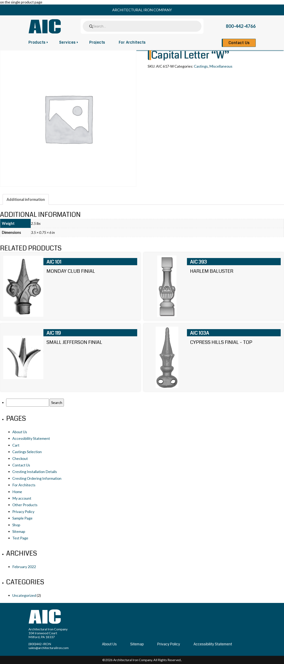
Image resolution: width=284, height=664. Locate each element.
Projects (97, 42)
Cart (15, 445)
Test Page (20, 538)
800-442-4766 (241, 26)
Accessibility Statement (31, 438)
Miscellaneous (220, 66)
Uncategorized (24, 595)
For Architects (132, 42)
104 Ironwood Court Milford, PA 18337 (42, 635)
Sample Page (22, 518)
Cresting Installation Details (34, 471)
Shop (16, 525)
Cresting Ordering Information (36, 478)
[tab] (26, 199)
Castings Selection (27, 451)
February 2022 (24, 566)
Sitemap (18, 531)
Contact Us (239, 42)
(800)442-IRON (39, 644)
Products (37, 42)
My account (21, 498)
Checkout (20, 458)
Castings (201, 66)
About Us (19, 432)
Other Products (24, 505)
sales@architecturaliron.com (48, 648)
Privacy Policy (23, 511)
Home (17, 491)
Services (67, 42)
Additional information (26, 199)
